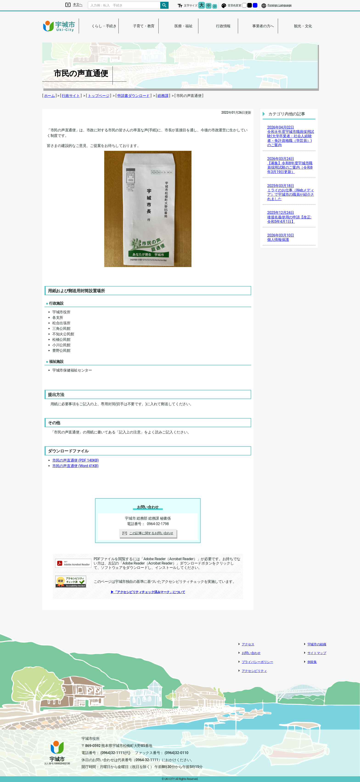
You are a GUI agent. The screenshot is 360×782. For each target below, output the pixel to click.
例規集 (312, 662)
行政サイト (71, 96)
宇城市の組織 (316, 644)
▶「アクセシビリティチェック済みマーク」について (148, 592)
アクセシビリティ (254, 671)
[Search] (124, 5)
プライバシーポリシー (257, 662)
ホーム (49, 96)
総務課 (163, 96)
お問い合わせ (251, 653)
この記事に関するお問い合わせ (147, 533)
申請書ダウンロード (133, 96)
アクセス (248, 644)
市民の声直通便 (75, 460)
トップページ (98, 96)
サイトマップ (316, 653)
